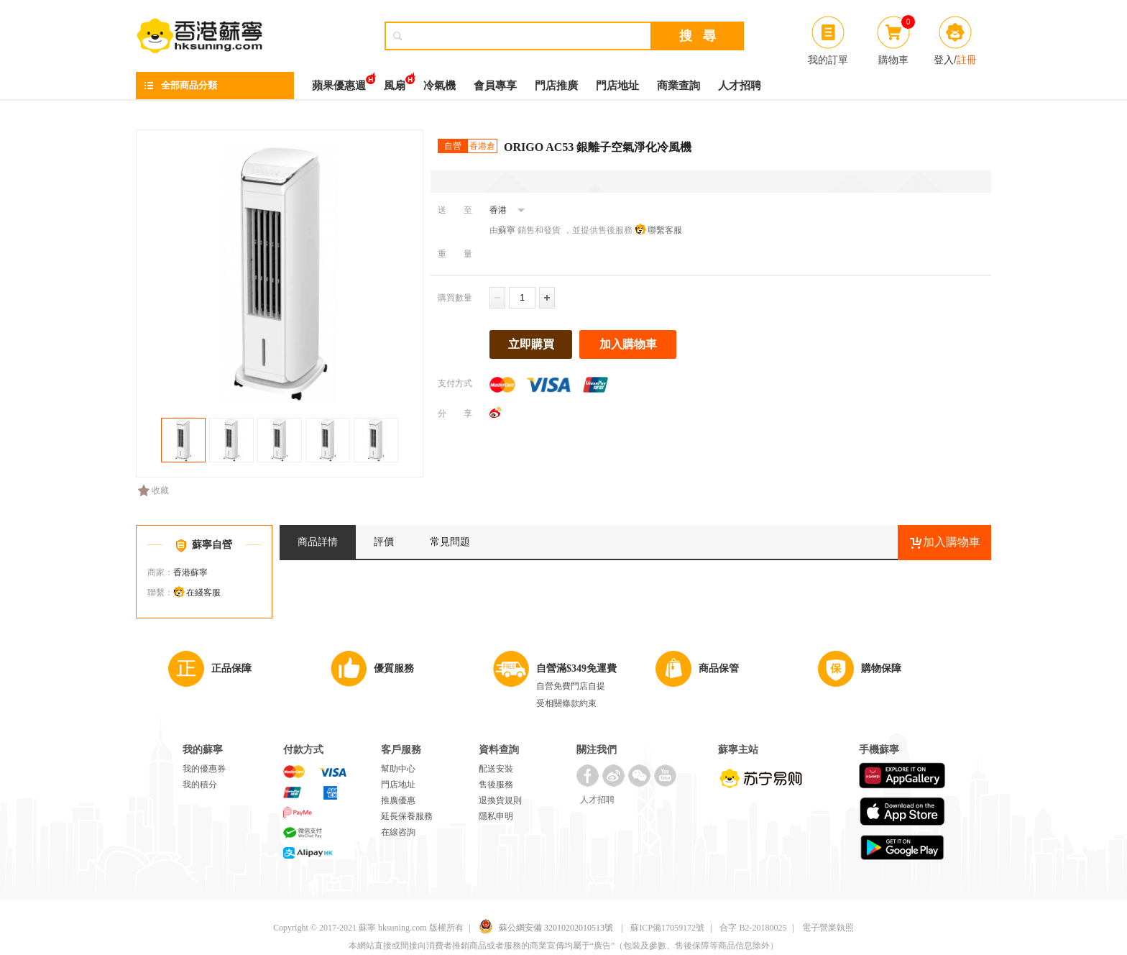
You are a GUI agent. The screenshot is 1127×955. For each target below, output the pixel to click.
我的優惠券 (204, 769)
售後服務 (496, 785)
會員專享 (495, 85)
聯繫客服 (665, 230)
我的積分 (200, 785)
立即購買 (531, 344)
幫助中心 (398, 769)
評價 (384, 541)
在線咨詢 (398, 832)
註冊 (967, 59)
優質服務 (394, 668)
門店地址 (617, 85)
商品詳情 (318, 541)
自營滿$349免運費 (576, 668)
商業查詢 (678, 85)
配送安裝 (496, 769)
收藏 (153, 490)
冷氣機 (439, 85)
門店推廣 (556, 85)
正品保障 (231, 668)
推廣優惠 (398, 800)
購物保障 (881, 668)
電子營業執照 (828, 928)
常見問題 (450, 541)
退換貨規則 (500, 800)
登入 (944, 59)
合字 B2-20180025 (752, 928)
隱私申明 (496, 816)
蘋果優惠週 (339, 81)
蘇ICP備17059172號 (667, 928)
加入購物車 (628, 344)
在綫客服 (203, 593)
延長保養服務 (407, 816)
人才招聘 (739, 85)
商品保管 (719, 668)
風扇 (394, 81)
